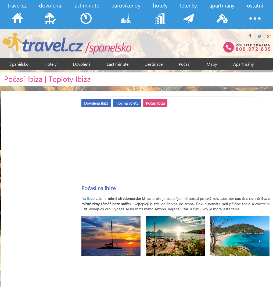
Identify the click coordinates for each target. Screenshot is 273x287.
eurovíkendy (126, 5)
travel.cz (17, 5)
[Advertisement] (108, 142)
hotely (160, 5)
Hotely (51, 64)
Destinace (154, 64)
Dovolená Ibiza (96, 103)
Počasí (185, 64)
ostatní (255, 5)
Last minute (117, 64)
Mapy (212, 64)
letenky (188, 5)
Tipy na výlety (127, 103)
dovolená (50, 5)
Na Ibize (88, 198)
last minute (86, 5)
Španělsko (18, 64)
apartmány (222, 5)
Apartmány (243, 64)
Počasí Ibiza (155, 103)
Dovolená (82, 64)
